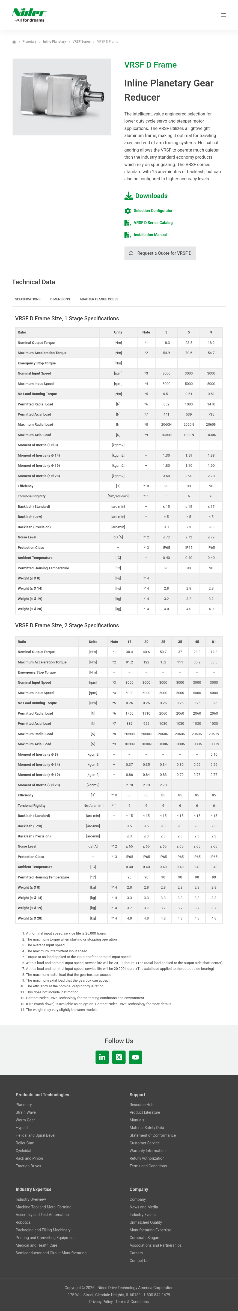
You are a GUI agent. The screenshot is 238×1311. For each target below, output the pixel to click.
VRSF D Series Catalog (153, 223)
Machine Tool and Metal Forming (44, 1207)
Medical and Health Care (36, 1245)
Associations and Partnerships (156, 1245)
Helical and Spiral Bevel (35, 1135)
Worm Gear (25, 1120)
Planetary (24, 1105)
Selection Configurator (153, 210)
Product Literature (145, 1112)
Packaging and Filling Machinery (43, 1230)
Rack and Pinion (29, 1158)
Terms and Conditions (148, 1166)
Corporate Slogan (144, 1237)
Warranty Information (148, 1150)
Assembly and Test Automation (42, 1215)
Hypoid (22, 1128)
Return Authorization (147, 1158)
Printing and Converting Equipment (45, 1237)
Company (138, 1199)
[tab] (28, 300)
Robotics (23, 1222)
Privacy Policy (101, 1302)
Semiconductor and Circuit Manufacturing (51, 1253)
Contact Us (139, 1260)
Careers (136, 1253)
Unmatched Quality (146, 1222)
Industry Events (143, 1215)
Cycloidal (23, 1150)
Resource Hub (141, 1105)
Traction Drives (28, 1166)
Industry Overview (31, 1199)
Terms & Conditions (132, 1302)
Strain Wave (26, 1112)
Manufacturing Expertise (150, 1230)
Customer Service (145, 1143)
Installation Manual (150, 235)
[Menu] (223, 15)
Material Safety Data (147, 1128)
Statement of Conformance (153, 1135)
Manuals (137, 1120)
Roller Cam (25, 1143)
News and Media (144, 1207)
